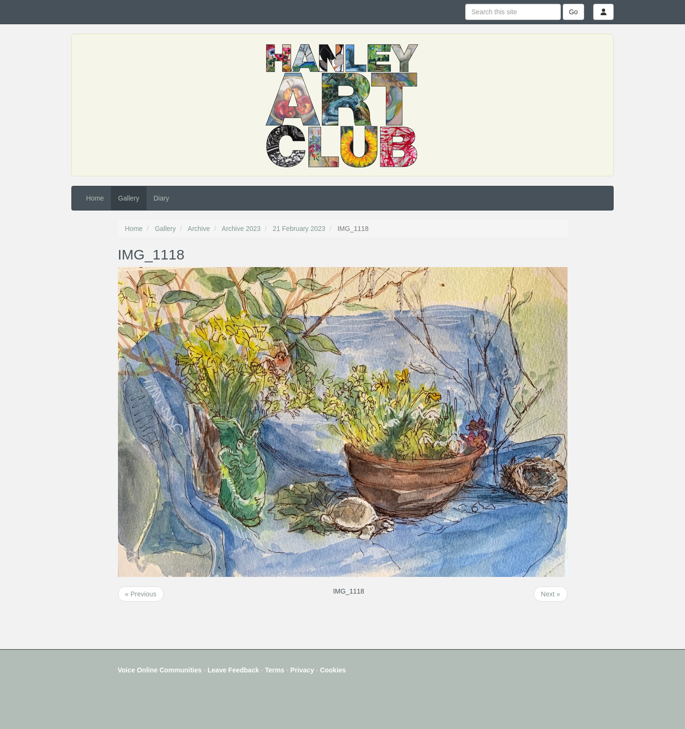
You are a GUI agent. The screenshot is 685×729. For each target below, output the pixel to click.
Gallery (128, 198)
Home (95, 198)
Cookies (333, 670)
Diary (161, 198)
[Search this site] (513, 12)
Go (573, 12)
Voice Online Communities (160, 670)
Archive (199, 228)
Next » (550, 594)
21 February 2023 (299, 228)
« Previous (141, 594)
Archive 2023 (241, 228)
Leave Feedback (233, 670)
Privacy (302, 670)
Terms (274, 670)
